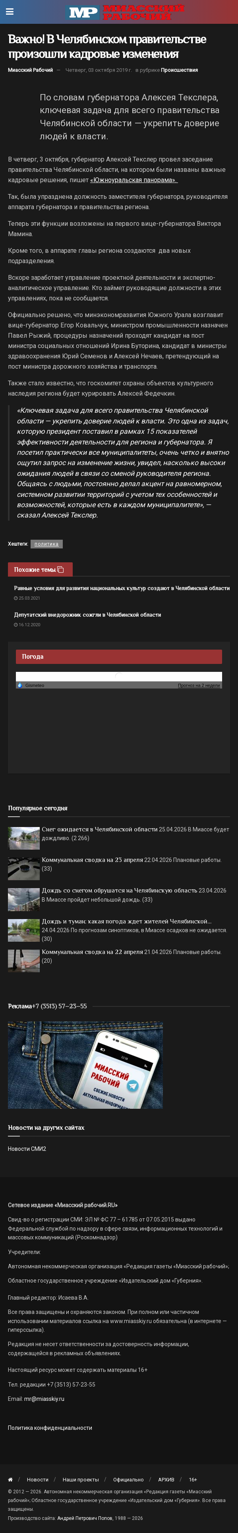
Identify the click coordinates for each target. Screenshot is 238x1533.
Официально (128, 1480)
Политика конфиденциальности (50, 1428)
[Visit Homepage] (124, 12)
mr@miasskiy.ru (43, 1399)
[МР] (85, 1064)
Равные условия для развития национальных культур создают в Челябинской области (122, 588)
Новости (37, 1480)
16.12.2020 (27, 624)
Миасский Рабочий (30, 70)
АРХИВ (166, 1480)
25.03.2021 (27, 598)
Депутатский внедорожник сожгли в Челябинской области (87, 615)
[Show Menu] (10, 12)
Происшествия (179, 70)
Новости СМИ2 (27, 1149)
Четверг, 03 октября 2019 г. (99, 70)
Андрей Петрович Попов (84, 1518)
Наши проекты (81, 1480)
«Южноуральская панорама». (134, 180)
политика (47, 544)
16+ (193, 1480)
